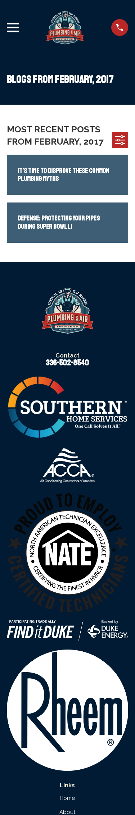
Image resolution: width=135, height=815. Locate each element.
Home (67, 798)
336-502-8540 (67, 363)
